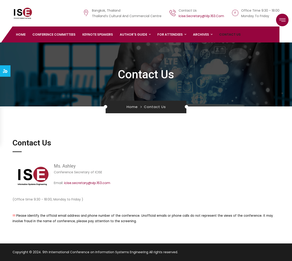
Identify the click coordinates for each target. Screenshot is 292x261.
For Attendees (170, 34)
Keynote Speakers (97, 34)
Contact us (230, 34)
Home (21, 34)
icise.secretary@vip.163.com (201, 16)
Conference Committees (54, 34)
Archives (201, 34)
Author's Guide (133, 34)
